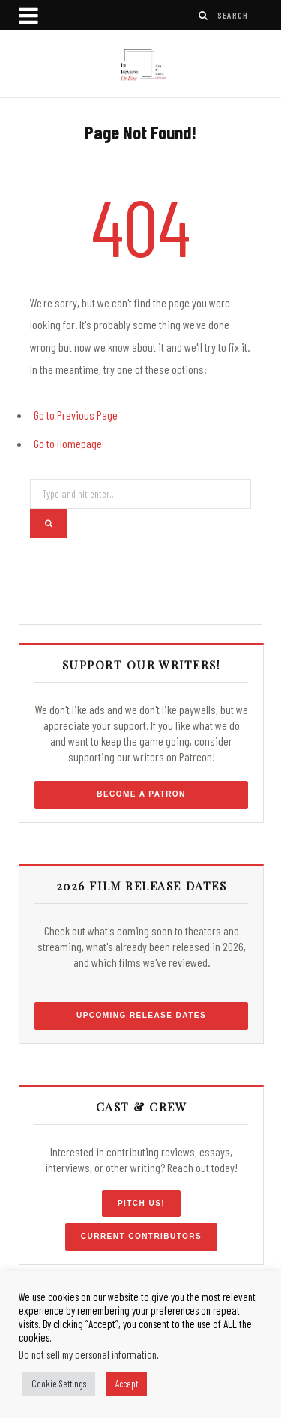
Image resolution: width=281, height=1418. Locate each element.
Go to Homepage (68, 443)
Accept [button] (126, 1384)
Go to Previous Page (76, 415)
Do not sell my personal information (88, 1354)
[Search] (204, 15)
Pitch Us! (141, 1203)
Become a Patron (141, 794)
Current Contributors (141, 1236)
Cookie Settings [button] (58, 1384)
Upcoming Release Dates (141, 1015)
